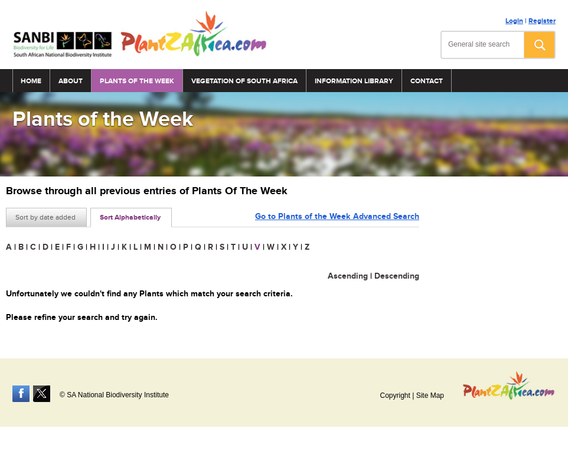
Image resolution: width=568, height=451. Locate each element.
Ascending (348, 276)
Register (542, 21)
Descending (396, 276)
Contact (426, 81)
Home (31, 81)
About (70, 81)
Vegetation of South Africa (244, 81)
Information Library (354, 81)
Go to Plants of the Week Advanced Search (337, 216)
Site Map (430, 395)
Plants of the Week (137, 81)
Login (514, 21)
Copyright (395, 395)
